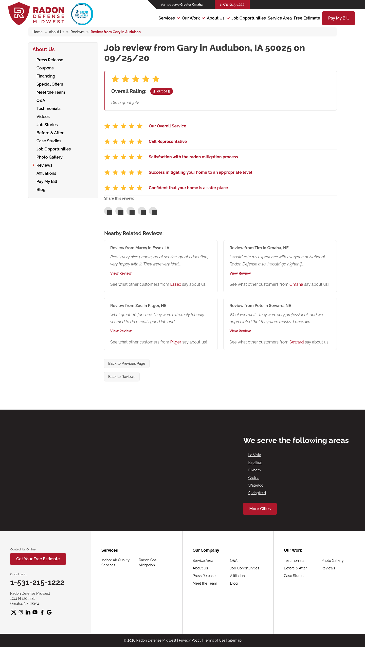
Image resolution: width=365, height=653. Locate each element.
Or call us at (18, 574)
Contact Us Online (22, 549)
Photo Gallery (49, 157)
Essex (175, 284)
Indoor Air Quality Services (115, 562)
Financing (45, 75)
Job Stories (47, 124)
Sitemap (234, 640)
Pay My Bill (338, 18)
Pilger (175, 342)
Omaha (296, 284)
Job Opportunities (249, 18)
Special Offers (49, 84)
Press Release (49, 59)
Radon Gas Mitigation (148, 562)
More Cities (260, 508)
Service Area (280, 18)
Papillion (255, 462)
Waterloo (255, 485)
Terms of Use (214, 640)
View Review (121, 273)
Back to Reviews (121, 377)
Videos (43, 116)
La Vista (254, 455)
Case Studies (48, 140)
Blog (40, 189)
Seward (296, 342)
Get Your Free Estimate (38, 558)
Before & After (50, 132)
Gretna (253, 478)
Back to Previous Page (126, 363)
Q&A (40, 100)
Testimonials (48, 108)
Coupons (44, 67)
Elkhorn (254, 470)
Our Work (191, 18)
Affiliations (46, 173)
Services (166, 18)
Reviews (44, 165)
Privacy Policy (190, 640)
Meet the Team (50, 92)
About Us (216, 18)
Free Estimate (307, 18)
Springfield (257, 493)
